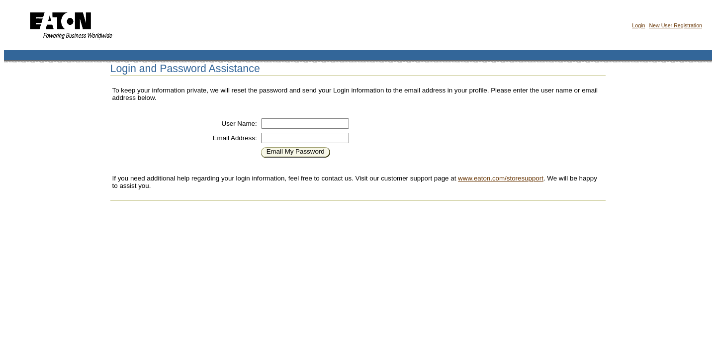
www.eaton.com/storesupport (500, 178)
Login (638, 25)
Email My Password (296, 151)
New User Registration (675, 25)
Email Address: (235, 138)
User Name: (239, 123)
